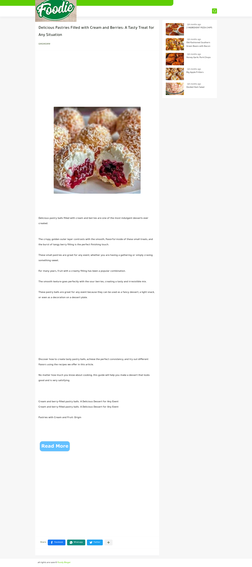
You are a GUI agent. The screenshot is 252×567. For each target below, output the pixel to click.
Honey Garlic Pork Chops (198, 58)
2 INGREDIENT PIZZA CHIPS (199, 28)
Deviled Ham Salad (195, 87)
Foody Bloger (64, 563)
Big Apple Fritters (195, 72)
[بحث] (214, 11)
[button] (56, 542)
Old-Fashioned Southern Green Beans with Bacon (198, 45)
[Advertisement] (97, 80)
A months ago (195, 24)
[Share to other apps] (108, 542)
